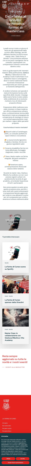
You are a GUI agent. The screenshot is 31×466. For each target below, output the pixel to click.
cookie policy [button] (24, 444)
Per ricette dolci (6, 425)
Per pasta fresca (6, 431)
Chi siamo (5, 423)
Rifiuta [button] (8, 458)
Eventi (6, 296)
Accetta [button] (23, 458)
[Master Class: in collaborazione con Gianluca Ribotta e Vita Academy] (15, 326)
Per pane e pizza (6, 428)
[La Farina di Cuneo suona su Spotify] (15, 220)
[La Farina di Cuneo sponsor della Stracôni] (15, 290)
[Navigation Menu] (28, 4)
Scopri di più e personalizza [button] (15, 462)
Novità (6, 263)
